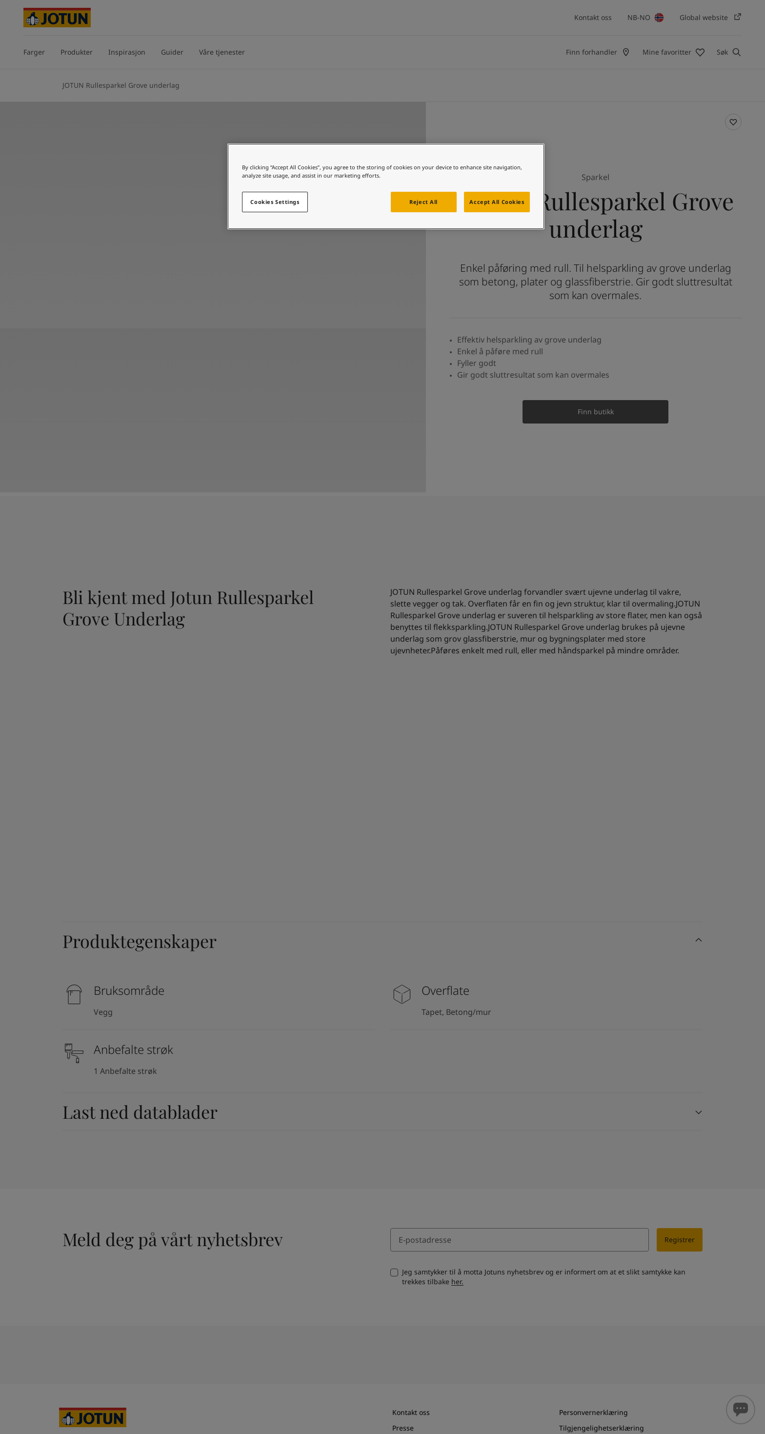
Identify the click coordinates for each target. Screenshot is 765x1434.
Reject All (423, 201)
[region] (385, 186)
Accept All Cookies (496, 201)
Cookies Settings (274, 201)
